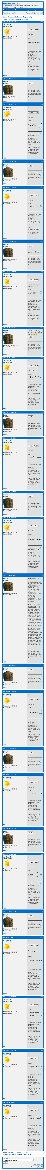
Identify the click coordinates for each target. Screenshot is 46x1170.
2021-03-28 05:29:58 (9, 828)
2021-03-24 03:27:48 (9, 412)
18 (22, 19)
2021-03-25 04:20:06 (9, 492)
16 (19, 19)
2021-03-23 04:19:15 (9, 328)
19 (24, 19)
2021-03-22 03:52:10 (9, 241)
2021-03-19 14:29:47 (9, 22)
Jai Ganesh (7, 25)
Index (5, 10)
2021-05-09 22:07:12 (9, 1102)
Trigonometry (27, 17)
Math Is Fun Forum (11, 4)
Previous (10, 19)
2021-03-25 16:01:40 (9, 518)
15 (17, 19)
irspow (5, 82)
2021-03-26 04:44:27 (9, 665)
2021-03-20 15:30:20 (9, 104)
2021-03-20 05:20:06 (9, 78)
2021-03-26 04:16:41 (9, 575)
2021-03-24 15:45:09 (9, 438)
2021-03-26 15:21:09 (9, 691)
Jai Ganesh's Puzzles (15, 17)
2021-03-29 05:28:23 (9, 911)
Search (22, 10)
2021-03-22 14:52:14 (9, 272)
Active (32, 13)
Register (29, 10)
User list (10, 10)
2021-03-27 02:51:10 (9, 748)
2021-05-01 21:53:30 (9, 1050)
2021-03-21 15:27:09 (9, 187)
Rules (17, 10)
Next (27, 19)
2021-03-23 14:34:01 (9, 358)
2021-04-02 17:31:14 (9, 997)
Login (35, 10)
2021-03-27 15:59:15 (9, 774)
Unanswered (39, 13)
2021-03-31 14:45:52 (9, 937)
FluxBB (40, 1167)
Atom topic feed (38, 1164)
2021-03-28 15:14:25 (9, 854)
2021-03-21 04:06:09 (9, 161)
